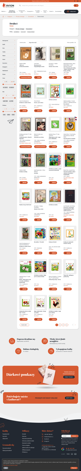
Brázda (53, 72)
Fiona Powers (37, 101)
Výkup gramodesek (7, 450)
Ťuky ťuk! (69, 276)
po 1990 (11, 101)
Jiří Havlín (51, 63)
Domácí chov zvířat (53, 66)
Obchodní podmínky (27, 438)
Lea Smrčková (38, 134)
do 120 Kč (5, 87)
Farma (38, 102)
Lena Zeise (36, 63)
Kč (6, 81)
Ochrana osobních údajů (28, 440)
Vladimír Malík (22, 63)
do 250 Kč (11, 87)
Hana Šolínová (67, 135)
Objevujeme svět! (54, 138)
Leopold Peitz (72, 170)
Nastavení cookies (26, 443)
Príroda (24, 72)
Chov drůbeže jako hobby (70, 69)
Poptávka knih (6, 434)
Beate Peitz (66, 170)
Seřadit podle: (23, 42)
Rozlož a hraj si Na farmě (25, 204)
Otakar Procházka (53, 64)
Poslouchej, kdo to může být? (25, 312)
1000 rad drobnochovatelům (24, 65)
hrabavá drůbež (30, 31)
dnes (4, 114)
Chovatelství (31, 16)
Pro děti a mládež (37, 11)
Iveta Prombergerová (24, 101)
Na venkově (66, 104)
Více (6, 468)
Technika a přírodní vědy (12, 11)
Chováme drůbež (69, 173)
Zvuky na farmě (52, 242)
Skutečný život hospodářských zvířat (39, 65)
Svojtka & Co (39, 105)
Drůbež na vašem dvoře (25, 102)
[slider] (3, 84)
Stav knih (5, 436)
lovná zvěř (23, 31)
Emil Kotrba (72, 134)
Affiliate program (26, 450)
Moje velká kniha (40, 312)
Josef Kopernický (37, 170)
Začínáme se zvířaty (39, 137)
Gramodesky (58, 11)
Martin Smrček (37, 134)
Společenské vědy (22, 11)
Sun (53, 177)
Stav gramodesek (7, 448)
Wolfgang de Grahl (23, 134)
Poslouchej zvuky (55, 279)
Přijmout (74, 468)
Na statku (39, 242)
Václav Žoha (66, 134)
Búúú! (25, 281)
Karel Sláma (72, 206)
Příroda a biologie (20, 16)
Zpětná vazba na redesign (28, 447)
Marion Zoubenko (53, 276)
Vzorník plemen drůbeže (69, 138)
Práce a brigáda (26, 445)
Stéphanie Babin (67, 101)
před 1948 (5, 101)
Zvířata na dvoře (53, 99)
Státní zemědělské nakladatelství (24, 141)
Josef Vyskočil (55, 277)
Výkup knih (5, 438)
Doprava (24, 436)
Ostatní (51, 11)
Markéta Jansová (72, 102)
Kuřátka (36, 173)
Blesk (68, 72)
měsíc (13, 114)
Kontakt (24, 434)
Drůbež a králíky (23, 171)
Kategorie (10, 16)
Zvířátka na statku (55, 169)
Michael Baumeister (68, 63)
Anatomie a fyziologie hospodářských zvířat (69, 209)
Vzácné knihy (45, 11)
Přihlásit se (24, 452)
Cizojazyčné (30, 11)
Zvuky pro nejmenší (69, 242)
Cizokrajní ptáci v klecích (25, 138)
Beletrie (3, 11)
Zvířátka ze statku (53, 204)
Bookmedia (39, 248)
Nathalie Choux (52, 134)
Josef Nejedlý (66, 206)
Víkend (68, 176)
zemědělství (16, 31)
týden (8, 114)
